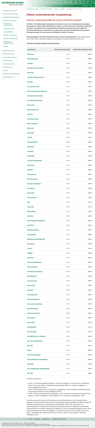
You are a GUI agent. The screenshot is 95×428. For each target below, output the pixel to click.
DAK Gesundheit (32, 197)
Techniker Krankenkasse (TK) (35, 77)
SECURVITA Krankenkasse (35, 271)
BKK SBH (30, 82)
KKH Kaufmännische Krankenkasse (37, 359)
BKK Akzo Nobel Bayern (34, 183)
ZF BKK (29, 248)
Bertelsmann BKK (32, 294)
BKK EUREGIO (31, 211)
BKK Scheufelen (32, 331)
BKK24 (29, 350)
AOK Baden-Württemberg (34, 160)
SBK (28, 202)
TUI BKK (29, 137)
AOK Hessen (31, 165)
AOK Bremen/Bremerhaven (35, 95)
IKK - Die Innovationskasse (35, 341)
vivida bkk (30, 290)
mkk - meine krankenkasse (34, 304)
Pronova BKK (31, 285)
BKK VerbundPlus (32, 142)
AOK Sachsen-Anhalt (33, 86)
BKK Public (30, 72)
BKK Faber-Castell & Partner (35, 68)
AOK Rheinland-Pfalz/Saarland (36, 220)
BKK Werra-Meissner (33, 230)
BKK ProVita (30, 105)
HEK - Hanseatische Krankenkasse (37, 91)
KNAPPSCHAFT (31, 327)
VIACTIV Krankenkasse (33, 354)
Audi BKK (30, 63)
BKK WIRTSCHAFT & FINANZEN (36, 336)
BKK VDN (30, 345)
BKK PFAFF (30, 225)
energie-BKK (31, 156)
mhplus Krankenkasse (33, 313)
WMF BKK (30, 169)
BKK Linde (30, 128)
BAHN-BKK (30, 364)
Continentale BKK (32, 267)
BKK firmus (30, 54)
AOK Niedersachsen (33, 119)
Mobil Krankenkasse (33, 109)
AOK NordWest (31, 234)
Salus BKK (30, 151)
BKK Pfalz (30, 373)
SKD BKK (30, 114)
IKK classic (30, 257)
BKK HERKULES (32, 276)
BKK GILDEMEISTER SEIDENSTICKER (38, 368)
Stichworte (85, 6)
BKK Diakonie (31, 317)
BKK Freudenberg (32, 123)
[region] (59, 211)
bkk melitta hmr (31, 174)
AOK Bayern (30, 146)
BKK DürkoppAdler (32, 308)
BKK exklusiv (31, 243)
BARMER (29, 253)
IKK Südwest (31, 188)
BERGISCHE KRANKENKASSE (36, 239)
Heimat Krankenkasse (33, 299)
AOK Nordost (31, 322)
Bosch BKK (30, 132)
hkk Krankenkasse (32, 58)
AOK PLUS (30, 216)
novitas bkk (30, 206)
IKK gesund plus (32, 280)
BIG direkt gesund (32, 179)
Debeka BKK (30, 193)
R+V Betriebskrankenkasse (35, 100)
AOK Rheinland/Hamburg (34, 262)
